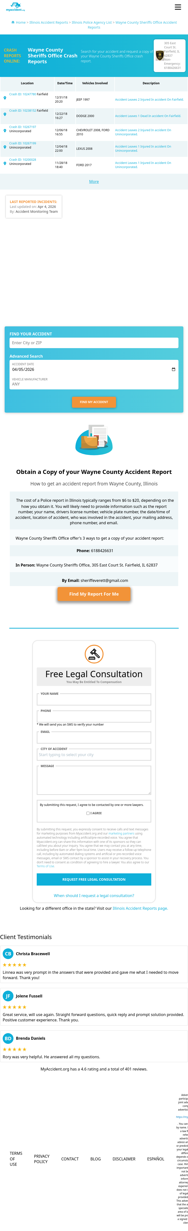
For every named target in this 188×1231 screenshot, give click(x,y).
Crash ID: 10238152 (23, 110)
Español (155, 1159)
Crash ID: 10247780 (23, 94)
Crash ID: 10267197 (22, 127)
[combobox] (94, 755)
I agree (96, 813)
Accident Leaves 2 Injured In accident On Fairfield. (149, 99)
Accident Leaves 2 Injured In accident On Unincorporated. (143, 132)
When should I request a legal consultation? (94, 895)
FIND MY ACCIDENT (94, 402)
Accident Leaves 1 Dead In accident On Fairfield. (148, 116)
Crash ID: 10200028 (22, 160)
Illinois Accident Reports (48, 22)
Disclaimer (124, 1159)
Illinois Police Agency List (92, 22)
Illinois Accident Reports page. (140, 908)
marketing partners (121, 833)
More (94, 181)
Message (47, 766)
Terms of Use (45, 866)
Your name (50, 693)
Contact (70, 1159)
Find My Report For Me (94, 594)
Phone (46, 710)
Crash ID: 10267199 (22, 143)
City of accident (54, 749)
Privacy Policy (41, 1159)
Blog (95, 1159)
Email (45, 731)
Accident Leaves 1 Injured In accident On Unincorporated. (143, 148)
